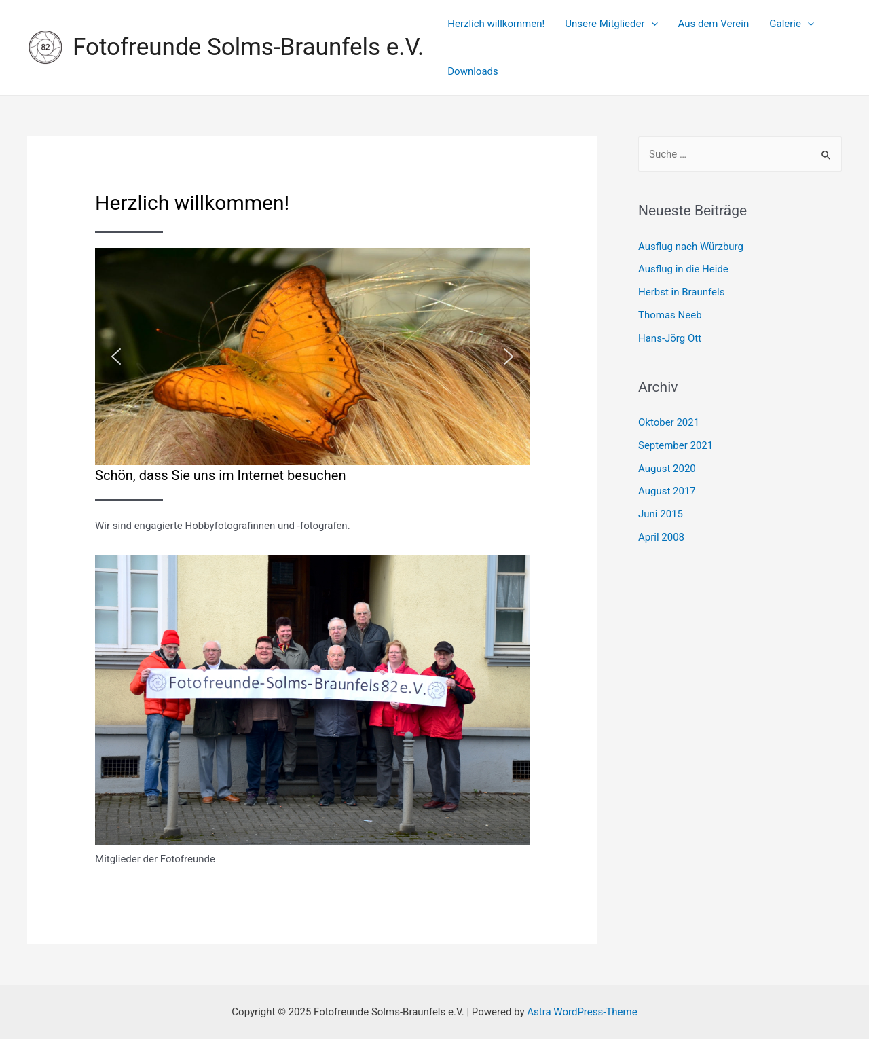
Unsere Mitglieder (611, 24)
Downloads (472, 71)
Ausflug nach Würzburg (690, 246)
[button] (116, 356)
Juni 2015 (660, 514)
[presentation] (651, 24)
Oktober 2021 (668, 422)
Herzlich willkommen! (495, 24)
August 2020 (667, 468)
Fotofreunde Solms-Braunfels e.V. (248, 47)
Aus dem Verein (714, 24)
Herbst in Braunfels (681, 292)
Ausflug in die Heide (683, 269)
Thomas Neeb (670, 315)
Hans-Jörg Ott (669, 338)
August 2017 (667, 491)
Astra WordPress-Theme (582, 1012)
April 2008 (661, 537)
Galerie (791, 24)
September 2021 (675, 445)
